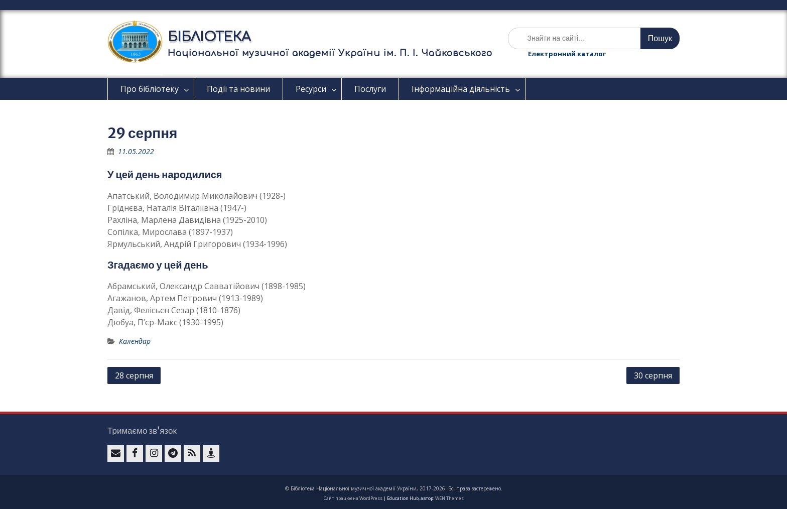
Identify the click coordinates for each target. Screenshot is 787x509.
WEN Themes (449, 498)
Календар (135, 341)
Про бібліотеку (149, 88)
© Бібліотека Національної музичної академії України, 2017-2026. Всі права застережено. (393, 488)
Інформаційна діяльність (461, 88)
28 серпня (134, 375)
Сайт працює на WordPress (353, 498)
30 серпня (653, 375)
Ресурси (311, 88)
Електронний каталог (567, 53)
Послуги (370, 88)
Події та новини (238, 88)
